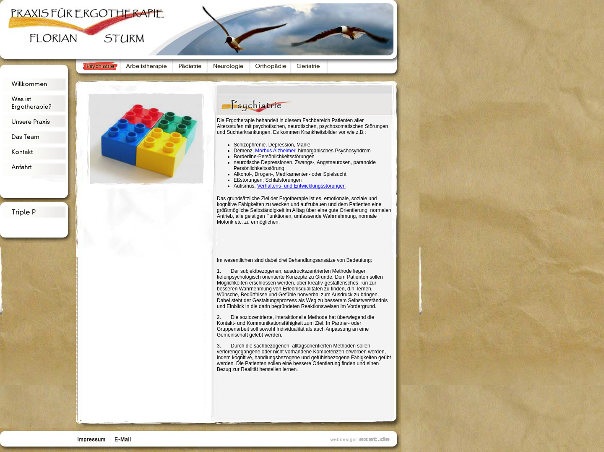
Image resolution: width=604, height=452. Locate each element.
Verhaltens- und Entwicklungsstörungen (301, 186)
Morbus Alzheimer (275, 151)
